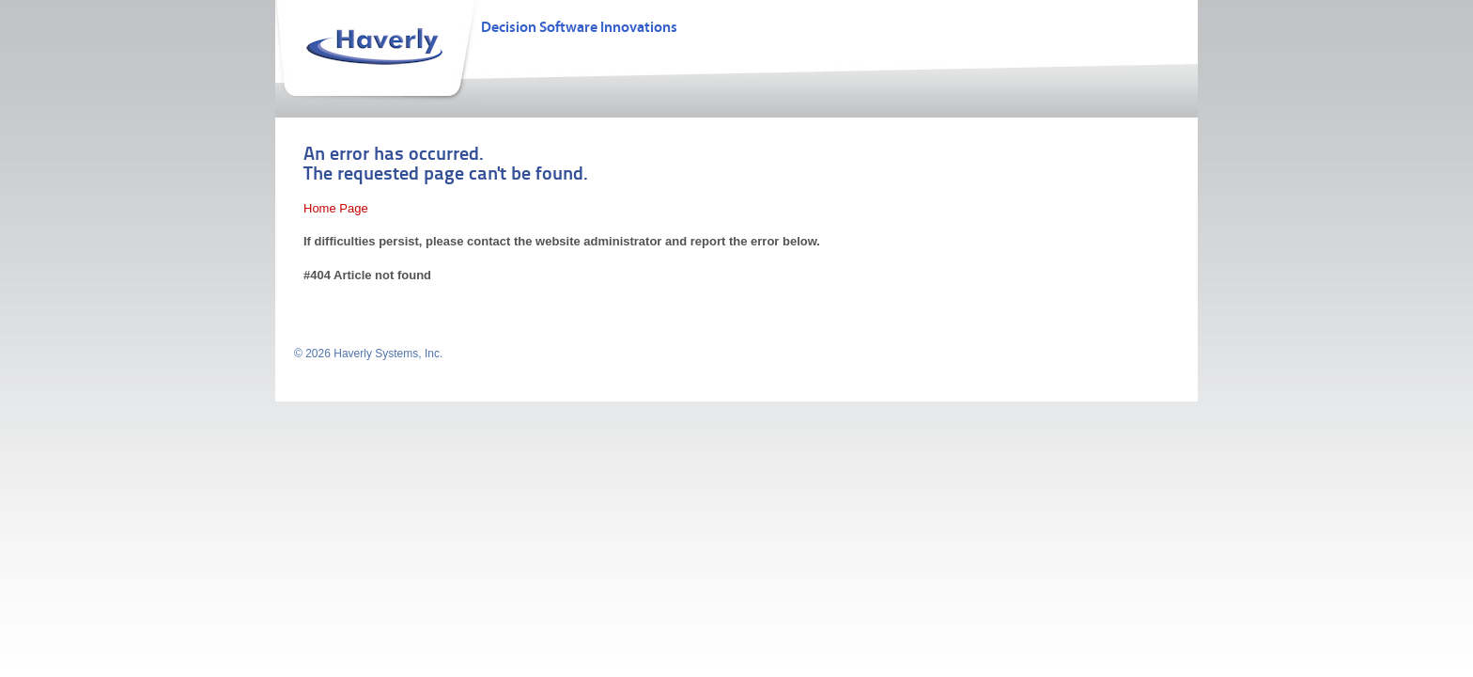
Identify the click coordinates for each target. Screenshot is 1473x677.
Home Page (335, 208)
